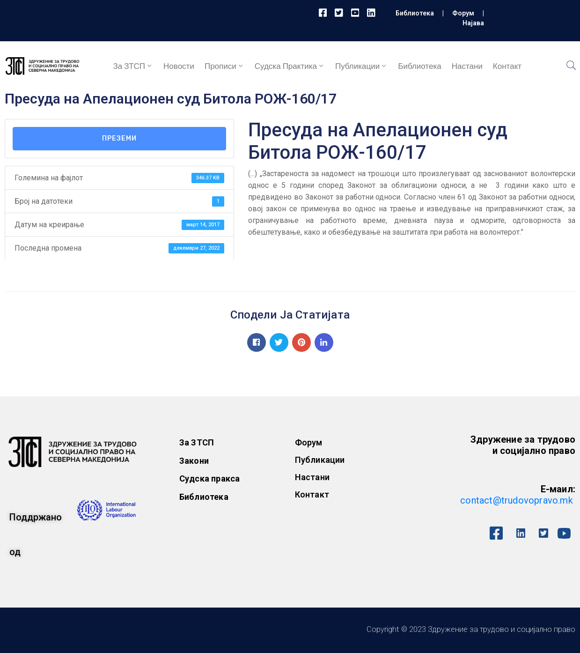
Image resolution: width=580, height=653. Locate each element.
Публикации (361, 66)
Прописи (224, 66)
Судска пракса (209, 478)
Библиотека (415, 13)
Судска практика (290, 66)
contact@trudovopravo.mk (516, 500)
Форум (463, 13)
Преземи (119, 138)
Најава (473, 23)
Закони (194, 461)
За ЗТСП (133, 66)
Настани (467, 66)
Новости (178, 66)
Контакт (507, 66)
